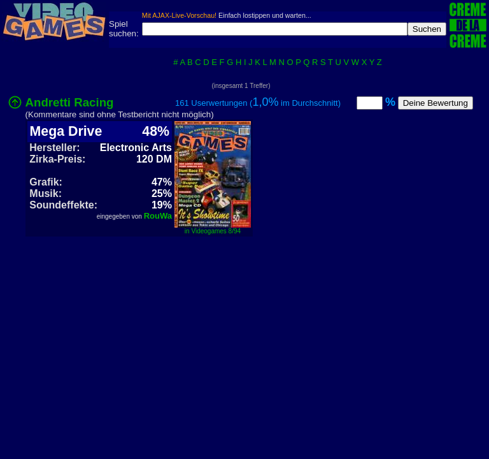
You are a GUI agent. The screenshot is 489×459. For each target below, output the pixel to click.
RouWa (158, 216)
